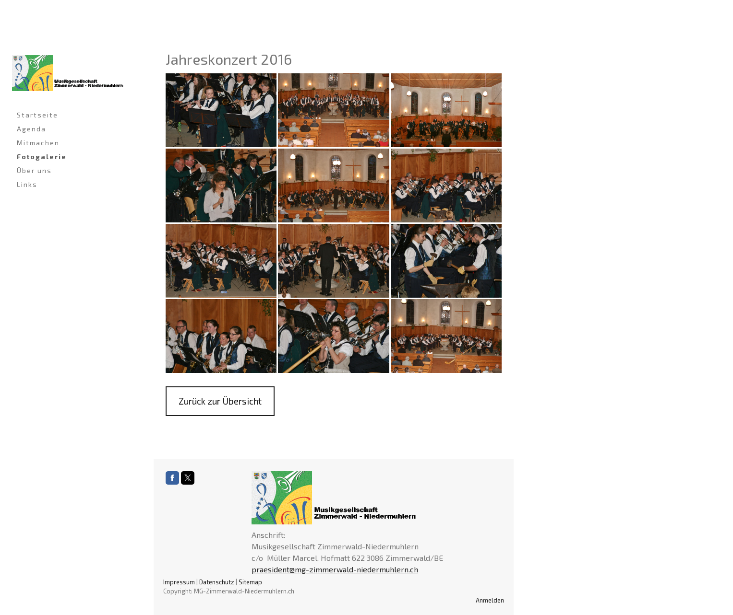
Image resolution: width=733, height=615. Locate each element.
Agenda (31, 129)
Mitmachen (38, 143)
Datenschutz (216, 582)
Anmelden (490, 600)
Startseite (37, 115)
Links (27, 184)
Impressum (179, 582)
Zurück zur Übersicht (220, 400)
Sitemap (250, 582)
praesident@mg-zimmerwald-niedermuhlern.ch (335, 569)
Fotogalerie (42, 156)
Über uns (34, 170)
